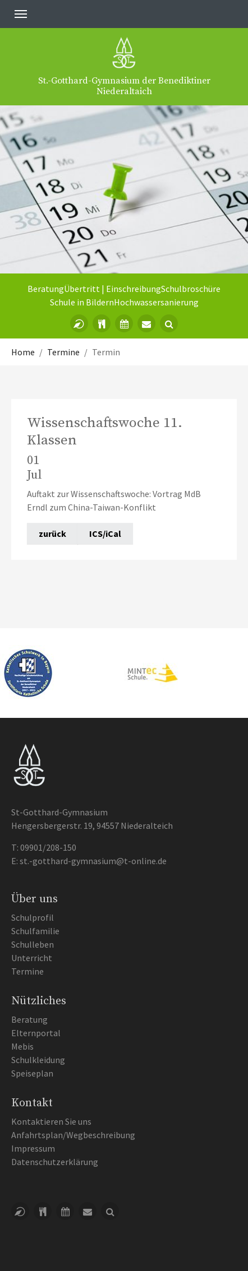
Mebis (22, 1046)
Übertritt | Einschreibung (112, 288)
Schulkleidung (38, 1059)
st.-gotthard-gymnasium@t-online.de (93, 860)
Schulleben (32, 944)
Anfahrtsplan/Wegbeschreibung (73, 1134)
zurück (52, 533)
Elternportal (36, 1032)
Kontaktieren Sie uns (51, 1121)
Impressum (33, 1148)
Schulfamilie (35, 930)
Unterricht (31, 957)
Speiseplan (32, 1073)
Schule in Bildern (82, 302)
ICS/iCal (105, 533)
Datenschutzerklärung (54, 1161)
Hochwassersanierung (156, 302)
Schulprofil (32, 917)
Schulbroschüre (191, 288)
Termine (27, 971)
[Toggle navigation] (20, 14)
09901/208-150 (48, 847)
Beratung (45, 288)
